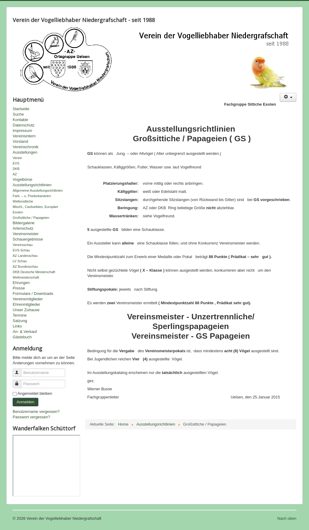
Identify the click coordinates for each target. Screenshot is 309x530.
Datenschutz (23, 125)
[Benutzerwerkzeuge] (288, 97)
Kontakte (20, 119)
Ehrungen (21, 282)
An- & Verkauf (25, 331)
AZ (15, 174)
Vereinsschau (23, 245)
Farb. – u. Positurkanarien (32, 196)
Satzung (20, 320)
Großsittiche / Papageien (31, 217)
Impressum (22, 130)
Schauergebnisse (28, 239)
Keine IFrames (46, 465)
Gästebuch (22, 337)
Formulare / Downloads (33, 293)
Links (17, 326)
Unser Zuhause (26, 310)
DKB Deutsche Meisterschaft (34, 272)
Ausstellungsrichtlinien (32, 185)
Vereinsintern (24, 136)
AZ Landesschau (25, 255)
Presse (19, 288)
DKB (16, 169)
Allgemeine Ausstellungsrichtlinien (38, 190)
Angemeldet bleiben (35, 393)
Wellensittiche (23, 201)
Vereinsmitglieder (28, 299)
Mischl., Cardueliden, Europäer (35, 207)
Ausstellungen (25, 152)
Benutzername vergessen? (36, 411)
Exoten (18, 212)
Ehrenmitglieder (26, 304)
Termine (20, 315)
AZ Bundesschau (25, 266)
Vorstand (20, 141)
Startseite (21, 109)
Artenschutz (23, 228)
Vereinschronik (25, 147)
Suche (18, 114)
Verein (17, 158)
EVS (16, 163)
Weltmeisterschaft (26, 277)
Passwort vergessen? (31, 417)
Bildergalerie (23, 223)
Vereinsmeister (26, 233)
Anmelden (25, 402)
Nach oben (286, 518)
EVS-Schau (21, 250)
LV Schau (20, 261)
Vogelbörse (22, 179)
